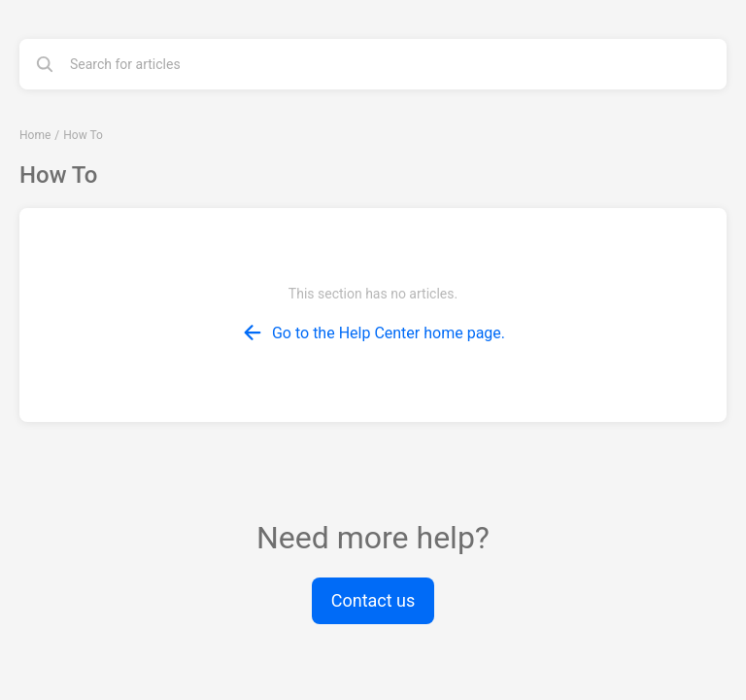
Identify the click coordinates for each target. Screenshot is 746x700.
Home (35, 135)
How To (83, 135)
